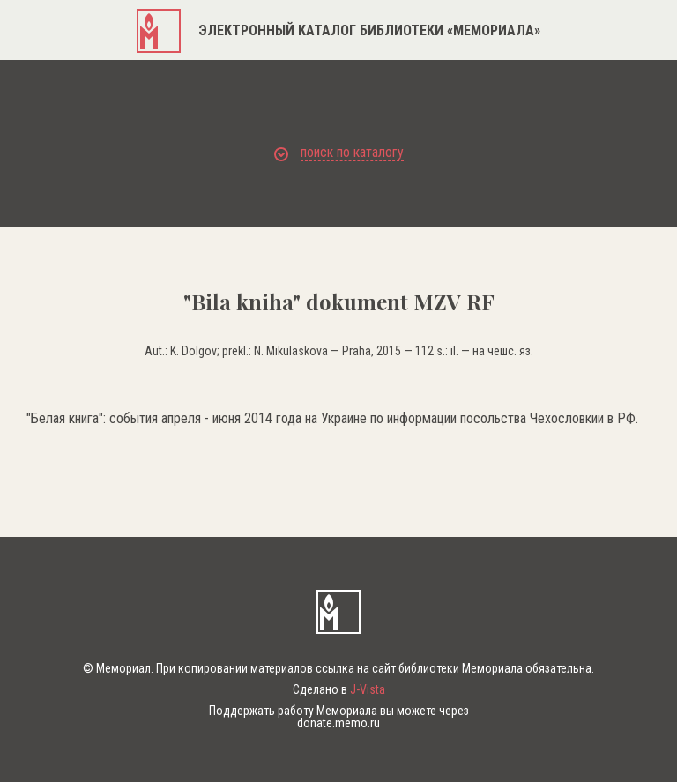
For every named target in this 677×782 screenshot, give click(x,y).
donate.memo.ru (338, 723)
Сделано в (339, 689)
